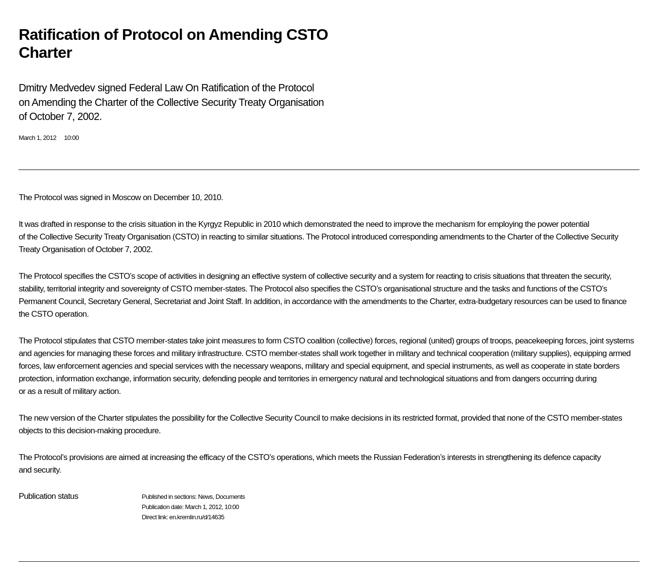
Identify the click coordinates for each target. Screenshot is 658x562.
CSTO (186, 236)
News (205, 496)
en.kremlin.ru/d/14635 (196, 517)
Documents (230, 496)
